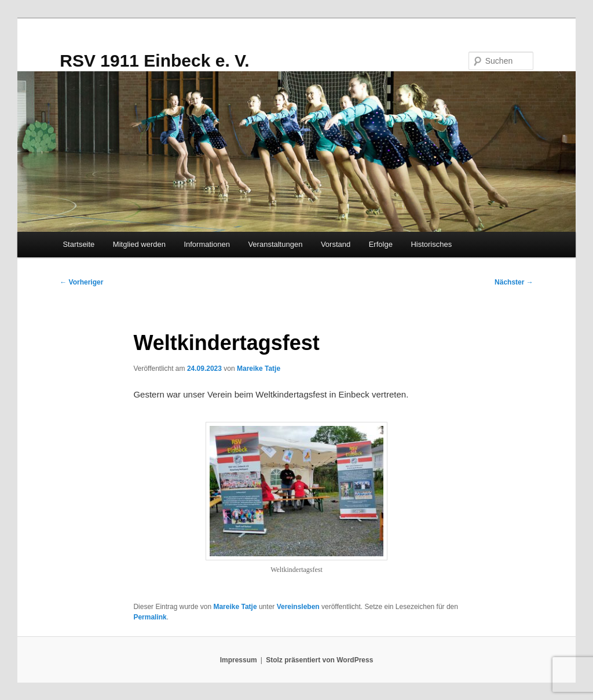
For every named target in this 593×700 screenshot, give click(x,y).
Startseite (78, 244)
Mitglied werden (139, 244)
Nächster (514, 282)
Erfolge (381, 244)
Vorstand (335, 244)
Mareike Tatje (258, 368)
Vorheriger (81, 282)
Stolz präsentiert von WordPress (319, 660)
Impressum (238, 660)
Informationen (207, 244)
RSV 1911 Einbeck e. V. (154, 60)
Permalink (149, 617)
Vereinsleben (298, 607)
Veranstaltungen (275, 244)
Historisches (431, 244)
